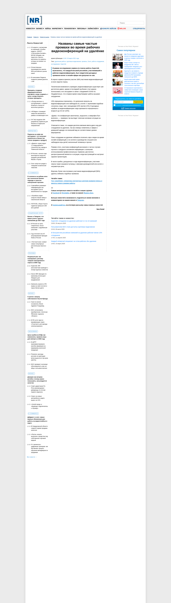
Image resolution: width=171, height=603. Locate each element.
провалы (84, 61)
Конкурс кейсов (108, 28)
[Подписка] (141, 17)
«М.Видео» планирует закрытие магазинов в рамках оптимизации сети (39, 113)
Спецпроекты (138, 28)
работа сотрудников (98, 61)
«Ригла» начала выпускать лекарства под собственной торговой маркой (39, 437)
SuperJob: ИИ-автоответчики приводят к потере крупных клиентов (39, 268)
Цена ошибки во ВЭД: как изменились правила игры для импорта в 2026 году (37, 337)
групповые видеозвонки (74, 61)
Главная (29, 37)
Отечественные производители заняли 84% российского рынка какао (39, 70)
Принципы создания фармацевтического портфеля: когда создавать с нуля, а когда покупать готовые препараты (38, 94)
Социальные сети (35, 213)
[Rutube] (138, 17)
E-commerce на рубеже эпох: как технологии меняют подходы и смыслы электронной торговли (38, 179)
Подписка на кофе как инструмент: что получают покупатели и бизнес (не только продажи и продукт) (37, 137)
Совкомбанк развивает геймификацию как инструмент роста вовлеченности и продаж (39, 188)
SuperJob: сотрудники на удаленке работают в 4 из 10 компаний (74, 221)
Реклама (32, 253)
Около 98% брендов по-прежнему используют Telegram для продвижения (39, 277)
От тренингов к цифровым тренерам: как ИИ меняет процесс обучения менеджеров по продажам (39, 448)
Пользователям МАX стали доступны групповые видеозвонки (73, 227)
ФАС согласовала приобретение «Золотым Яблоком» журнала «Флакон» (39, 313)
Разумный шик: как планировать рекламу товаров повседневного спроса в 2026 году (36, 259)
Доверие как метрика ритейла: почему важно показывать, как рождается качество (37, 380)
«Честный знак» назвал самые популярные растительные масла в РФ (39, 245)
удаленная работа (60, 61)
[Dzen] (130, 17)
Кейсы (48, 28)
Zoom (89, 61)
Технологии (70, 28)
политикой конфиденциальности (131, 105)
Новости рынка (44, 37)
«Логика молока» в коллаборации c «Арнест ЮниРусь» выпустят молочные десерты (39, 104)
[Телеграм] (119, 17)
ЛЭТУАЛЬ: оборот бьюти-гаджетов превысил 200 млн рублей (39, 206)
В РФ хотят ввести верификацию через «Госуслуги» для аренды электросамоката (39, 323)
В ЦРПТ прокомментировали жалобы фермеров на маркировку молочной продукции (38, 346)
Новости (30, 28)
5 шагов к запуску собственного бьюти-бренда (38, 298)
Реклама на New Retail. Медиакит (128, 46)
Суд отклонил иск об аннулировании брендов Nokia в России (39, 235)
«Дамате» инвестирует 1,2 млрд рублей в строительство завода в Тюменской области (39, 146)
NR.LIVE (122, 28)
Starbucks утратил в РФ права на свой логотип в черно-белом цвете (39, 286)
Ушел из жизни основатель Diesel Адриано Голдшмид (37, 304)
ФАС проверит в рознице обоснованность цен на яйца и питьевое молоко (39, 366)
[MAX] (127, 17)
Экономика (33, 331)
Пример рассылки (130, 108)
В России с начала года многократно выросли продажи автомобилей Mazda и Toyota (39, 156)
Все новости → (32, 457)
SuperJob (63, 64)
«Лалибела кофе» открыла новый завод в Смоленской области (38, 197)
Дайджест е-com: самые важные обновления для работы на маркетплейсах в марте (37, 420)
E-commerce (33, 173)
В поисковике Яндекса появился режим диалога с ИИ (39, 79)
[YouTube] (134, 17)
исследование (55, 64)
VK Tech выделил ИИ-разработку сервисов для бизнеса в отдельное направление (39, 122)
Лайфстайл (93, 28)
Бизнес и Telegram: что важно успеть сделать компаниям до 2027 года (36, 218)
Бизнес (40, 28)
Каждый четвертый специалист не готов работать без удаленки (73, 241)
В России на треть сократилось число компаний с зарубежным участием (39, 226)
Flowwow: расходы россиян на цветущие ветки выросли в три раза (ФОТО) (39, 357)
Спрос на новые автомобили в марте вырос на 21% (38, 398)
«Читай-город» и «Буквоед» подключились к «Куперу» (39, 406)
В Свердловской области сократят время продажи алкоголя (39, 428)
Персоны (81, 28)
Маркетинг (57, 28)
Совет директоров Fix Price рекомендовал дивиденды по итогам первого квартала (38, 389)
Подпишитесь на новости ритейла (128, 99)
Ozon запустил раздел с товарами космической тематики (39, 165)
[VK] (123, 17)
